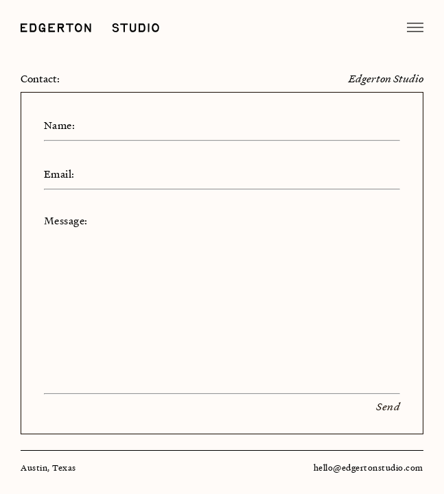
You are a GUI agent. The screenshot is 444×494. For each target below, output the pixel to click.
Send (388, 406)
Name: (59, 124)
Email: (59, 173)
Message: (66, 220)
